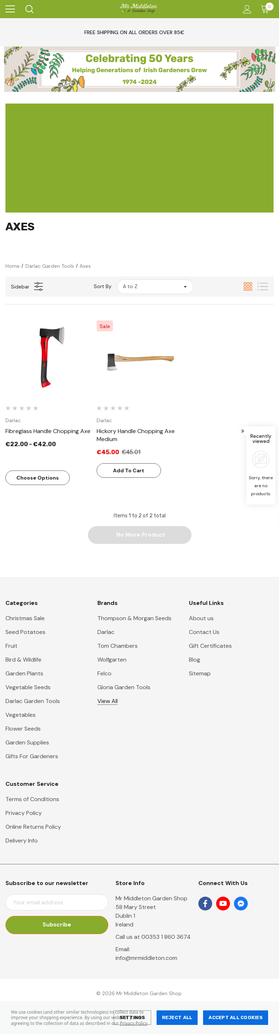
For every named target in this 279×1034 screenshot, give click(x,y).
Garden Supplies (27, 743)
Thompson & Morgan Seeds (134, 618)
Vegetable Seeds (27, 687)
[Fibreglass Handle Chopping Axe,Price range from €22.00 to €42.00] (48, 358)
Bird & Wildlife (23, 660)
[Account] (245, 9)
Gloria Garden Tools (123, 687)
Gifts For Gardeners (31, 756)
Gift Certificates (210, 646)
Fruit (11, 646)
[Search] (28, 9)
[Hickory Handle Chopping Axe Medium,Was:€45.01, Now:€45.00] (139, 358)
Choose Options (37, 477)
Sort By (103, 286)
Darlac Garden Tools (32, 701)
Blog (194, 660)
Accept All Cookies (236, 1017)
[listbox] (155, 286)
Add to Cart (128, 470)
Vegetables (20, 715)
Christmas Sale (25, 618)
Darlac (105, 632)
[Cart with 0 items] (266, 9)
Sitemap (200, 674)
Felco (104, 674)
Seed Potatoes (25, 632)
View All (107, 701)
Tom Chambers (117, 646)
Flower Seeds (23, 729)
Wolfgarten (111, 660)
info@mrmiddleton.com (146, 958)
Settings (132, 1017)
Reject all (177, 1017)
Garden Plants (24, 674)
